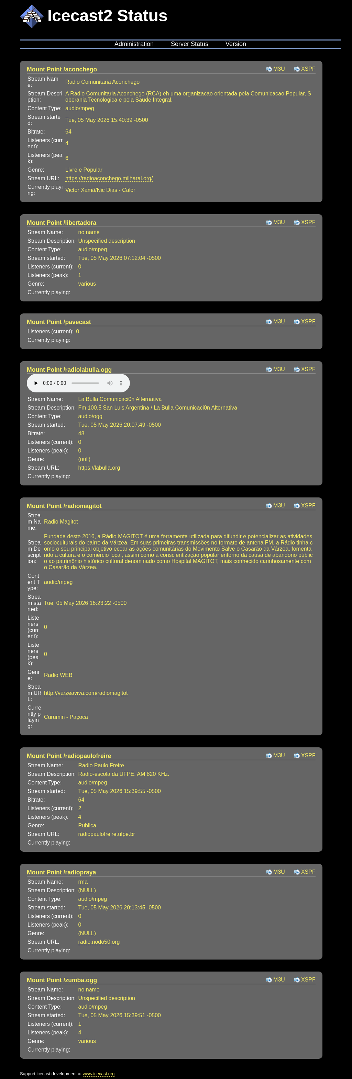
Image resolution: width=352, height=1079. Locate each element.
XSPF (308, 69)
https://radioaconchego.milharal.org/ (109, 178)
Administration (134, 44)
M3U (279, 69)
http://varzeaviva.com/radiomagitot (86, 693)
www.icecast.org (98, 1073)
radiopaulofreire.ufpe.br (106, 834)
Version (236, 44)
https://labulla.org (99, 468)
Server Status (189, 44)
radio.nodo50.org (99, 942)
